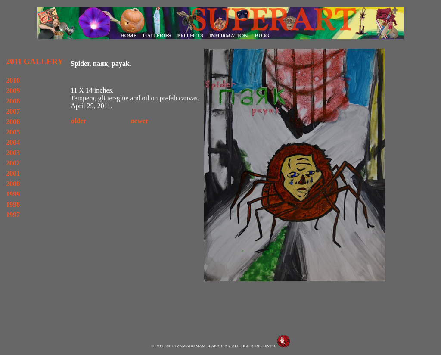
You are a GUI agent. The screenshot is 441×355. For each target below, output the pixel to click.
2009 (13, 90)
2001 (13, 173)
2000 (13, 183)
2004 (13, 142)
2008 (13, 101)
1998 (13, 204)
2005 (13, 132)
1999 (13, 194)
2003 (13, 152)
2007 (13, 111)
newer (139, 121)
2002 (13, 163)
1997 (13, 214)
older (79, 121)
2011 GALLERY (34, 61)
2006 (13, 121)
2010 (13, 80)
